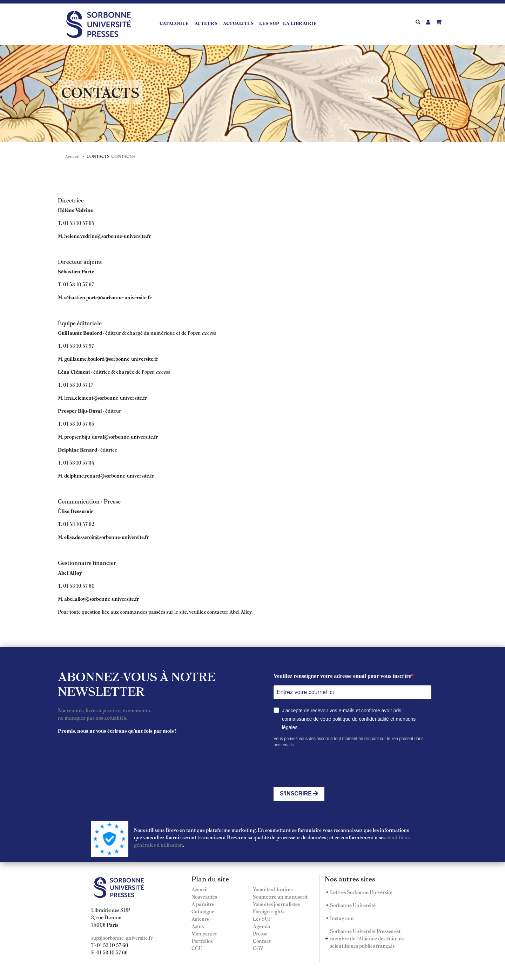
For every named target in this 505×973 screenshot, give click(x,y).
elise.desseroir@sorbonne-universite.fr (106, 536)
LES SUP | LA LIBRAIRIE (288, 23)
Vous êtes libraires (272, 889)
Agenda (261, 925)
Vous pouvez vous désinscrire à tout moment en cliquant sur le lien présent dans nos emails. (349, 741)
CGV (258, 948)
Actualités (238, 23)
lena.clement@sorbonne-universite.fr (105, 397)
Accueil (72, 156)
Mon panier (204, 933)
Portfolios (202, 940)
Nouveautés (204, 896)
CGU (196, 948)
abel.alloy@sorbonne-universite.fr (101, 598)
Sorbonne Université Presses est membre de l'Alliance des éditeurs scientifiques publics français (367, 938)
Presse (260, 933)
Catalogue (174, 23)
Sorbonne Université (353, 904)
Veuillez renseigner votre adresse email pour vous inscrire (342, 676)
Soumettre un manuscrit (280, 896)
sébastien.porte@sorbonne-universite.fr (108, 297)
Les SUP (262, 918)
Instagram (342, 917)
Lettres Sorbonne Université (361, 891)
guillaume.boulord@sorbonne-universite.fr (111, 358)
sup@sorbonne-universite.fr (122, 937)
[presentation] (327, 767)
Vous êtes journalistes (276, 903)
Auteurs (206, 23)
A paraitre (202, 903)
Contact (262, 940)
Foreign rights (268, 911)
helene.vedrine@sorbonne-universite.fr (107, 235)
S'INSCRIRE (299, 794)
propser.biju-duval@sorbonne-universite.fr (111, 436)
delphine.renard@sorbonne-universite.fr (109, 475)
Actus (197, 925)
